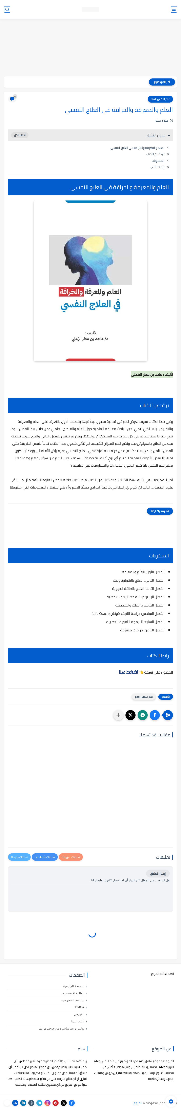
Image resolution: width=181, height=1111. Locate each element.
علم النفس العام (160, 99)
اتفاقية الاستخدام (73, 993)
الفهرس (79, 1014)
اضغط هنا (128, 671)
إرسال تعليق (158, 873)
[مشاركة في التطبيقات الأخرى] (118, 715)
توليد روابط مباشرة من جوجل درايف (61, 1028)
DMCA (79, 1007)
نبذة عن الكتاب (154, 154)
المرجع (138, 1103)
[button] (155, 715)
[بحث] (7, 9)
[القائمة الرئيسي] (174, 9)
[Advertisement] (90, 48)
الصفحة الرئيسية (73, 986)
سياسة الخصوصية (72, 1000)
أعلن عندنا (77, 1021)
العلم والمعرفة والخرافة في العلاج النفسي (137, 148)
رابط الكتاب (157, 167)
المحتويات (158, 161)
